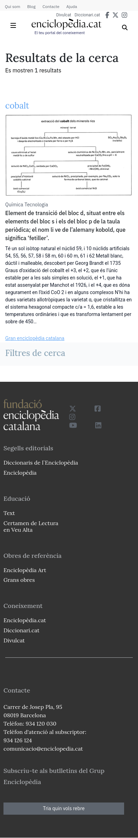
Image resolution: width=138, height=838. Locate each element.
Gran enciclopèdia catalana (34, 338)
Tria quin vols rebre (64, 808)
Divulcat (63, 15)
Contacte (50, 6)
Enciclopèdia (19, 472)
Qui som (12, 6)
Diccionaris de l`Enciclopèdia (40, 462)
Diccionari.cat (87, 15)
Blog (31, 6)
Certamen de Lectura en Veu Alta (30, 526)
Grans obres (19, 579)
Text (9, 512)
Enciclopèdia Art (24, 570)
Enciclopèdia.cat (24, 620)
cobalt (17, 105)
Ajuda (71, 6)
